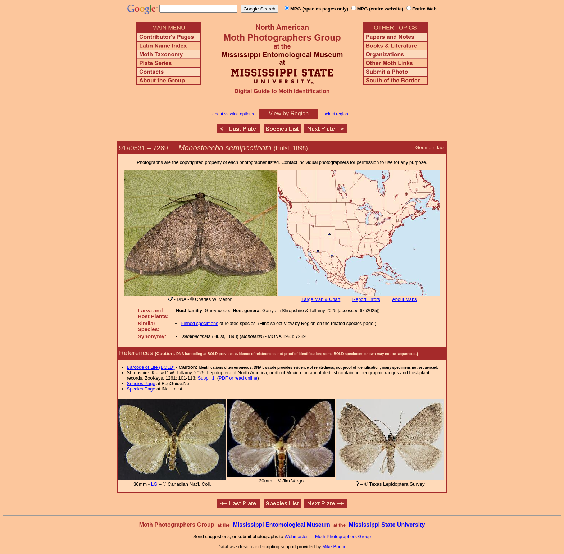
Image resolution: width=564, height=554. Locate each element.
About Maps (404, 299)
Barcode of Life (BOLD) (151, 367)
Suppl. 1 (206, 378)
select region (336, 113)
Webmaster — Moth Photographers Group (328, 536)
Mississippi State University (387, 525)
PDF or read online (238, 378)
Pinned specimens (199, 323)
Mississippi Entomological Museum (281, 525)
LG (154, 484)
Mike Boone (334, 546)
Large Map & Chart (320, 299)
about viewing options (233, 113)
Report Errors (366, 299)
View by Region (289, 113)
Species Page (141, 383)
